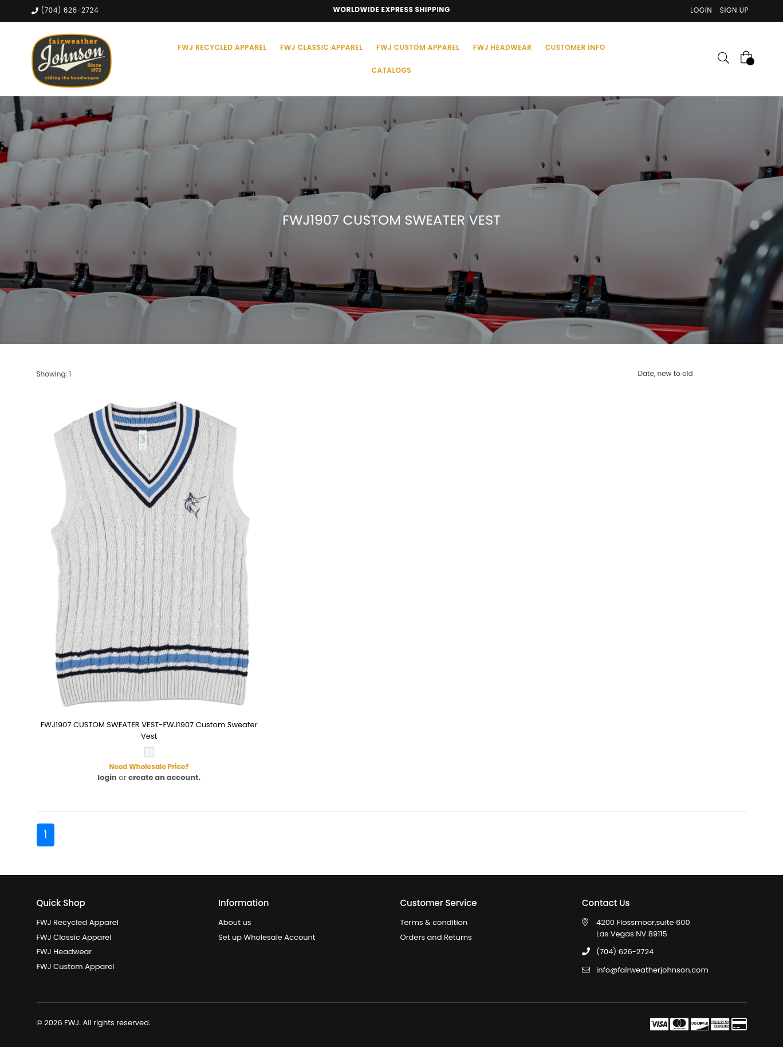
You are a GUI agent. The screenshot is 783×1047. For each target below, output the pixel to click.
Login (701, 10)
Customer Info (575, 47)
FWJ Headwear (64, 951)
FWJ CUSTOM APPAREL (417, 47)
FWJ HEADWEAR (502, 47)
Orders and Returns (436, 937)
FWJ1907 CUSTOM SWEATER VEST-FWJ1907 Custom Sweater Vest (149, 730)
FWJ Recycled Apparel (78, 922)
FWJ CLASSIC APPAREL (321, 47)
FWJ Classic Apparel (74, 937)
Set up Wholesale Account (267, 937)
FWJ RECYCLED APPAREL (222, 47)
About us (234, 922)
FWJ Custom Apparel (76, 966)
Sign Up (734, 10)
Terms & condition (434, 922)
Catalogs (392, 70)
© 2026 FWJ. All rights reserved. (94, 1022)
